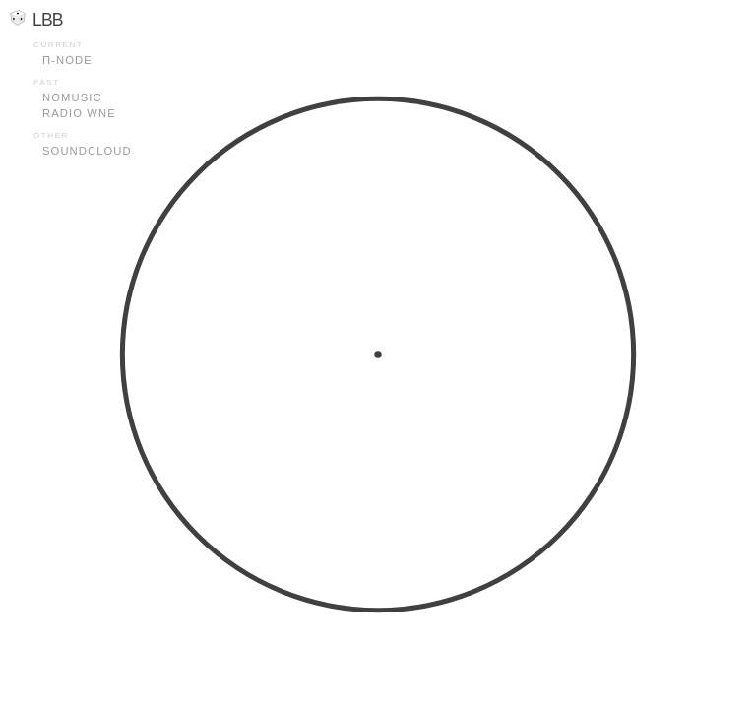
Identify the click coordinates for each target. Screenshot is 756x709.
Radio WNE (79, 113)
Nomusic (72, 97)
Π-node (67, 60)
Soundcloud (87, 151)
